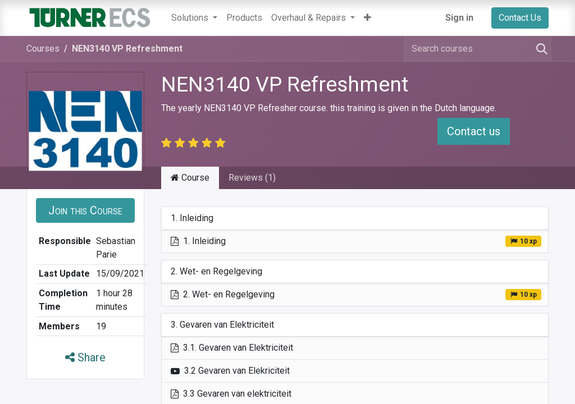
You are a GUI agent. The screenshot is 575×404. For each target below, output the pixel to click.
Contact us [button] (473, 131)
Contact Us (520, 17)
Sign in (459, 17)
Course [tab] (190, 177)
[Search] (539, 48)
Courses (43, 48)
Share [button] (85, 357)
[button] (367, 18)
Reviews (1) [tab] (252, 177)
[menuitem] (244, 18)
